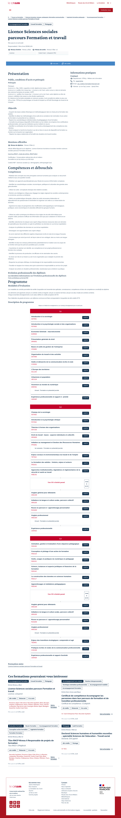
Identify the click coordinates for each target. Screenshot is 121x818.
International (65, 799)
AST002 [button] (34, 414)
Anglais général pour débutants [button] (43, 493)
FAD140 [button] (34, 586)
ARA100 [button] (34, 502)
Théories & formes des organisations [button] (45, 427)
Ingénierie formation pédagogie (76, 17)
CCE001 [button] (34, 364)
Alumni (31, 791)
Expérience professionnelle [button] (41, 528)
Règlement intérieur (44, 810)
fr (8, 17)
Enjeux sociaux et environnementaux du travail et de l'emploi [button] (54, 455)
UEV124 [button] (34, 379)
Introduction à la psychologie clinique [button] (45, 420)
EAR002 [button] (34, 334)
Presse (63, 784)
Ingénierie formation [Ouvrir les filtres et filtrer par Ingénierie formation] (37, 729)
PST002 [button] (34, 422)
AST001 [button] (34, 319)
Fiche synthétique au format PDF (18, 278)
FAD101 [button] (34, 464)
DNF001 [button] (34, 387)
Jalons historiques (34, 784)
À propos (64, 782)
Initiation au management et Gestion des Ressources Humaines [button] (55, 442)
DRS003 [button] (34, 437)
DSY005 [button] (34, 357)
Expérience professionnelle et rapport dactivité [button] (49, 397)
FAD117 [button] (34, 579)
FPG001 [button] (34, 445)
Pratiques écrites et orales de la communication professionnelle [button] (55, 648)
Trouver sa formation (17, 17)
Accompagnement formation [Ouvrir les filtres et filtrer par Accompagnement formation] (18, 24)
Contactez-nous (106, 10)
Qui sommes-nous (34, 782)
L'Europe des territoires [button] (40, 369)
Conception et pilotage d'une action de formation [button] (50, 551)
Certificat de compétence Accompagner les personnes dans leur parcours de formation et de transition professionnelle (85, 698)
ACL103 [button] (34, 372)
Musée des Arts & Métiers (69, 795)
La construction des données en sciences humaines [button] (51, 576)
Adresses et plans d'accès (69, 791)
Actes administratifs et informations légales (66, 810)
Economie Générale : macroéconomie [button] (45, 331)
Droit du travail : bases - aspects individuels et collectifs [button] (52, 435)
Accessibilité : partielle (90, 810)
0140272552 (79, 81)
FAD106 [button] (34, 546)
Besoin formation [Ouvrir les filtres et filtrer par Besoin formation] (30, 726)
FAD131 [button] (34, 561)
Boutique (64, 793)
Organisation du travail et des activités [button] (46, 354)
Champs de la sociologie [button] (40, 412)
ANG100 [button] (34, 495)
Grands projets (33, 795)
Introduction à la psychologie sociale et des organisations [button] (53, 324)
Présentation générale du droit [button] (43, 339)
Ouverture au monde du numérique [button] (44, 384)
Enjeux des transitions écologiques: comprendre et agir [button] (52, 640)
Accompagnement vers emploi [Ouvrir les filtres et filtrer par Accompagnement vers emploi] (72, 681)
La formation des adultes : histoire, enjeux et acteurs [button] (51, 462)
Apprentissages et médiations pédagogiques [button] (48, 584)
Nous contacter (66, 788)
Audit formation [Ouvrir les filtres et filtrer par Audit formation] (77, 726)
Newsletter (104, 810)
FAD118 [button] (34, 554)
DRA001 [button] (34, 341)
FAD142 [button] (34, 571)
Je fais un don (33, 793)
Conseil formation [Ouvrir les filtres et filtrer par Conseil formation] (36, 24)
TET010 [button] (34, 457)
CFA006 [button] (34, 349)
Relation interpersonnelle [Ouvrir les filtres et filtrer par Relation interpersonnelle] (93, 681)
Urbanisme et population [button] (40, 377)
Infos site (31, 810)
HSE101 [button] (34, 474)
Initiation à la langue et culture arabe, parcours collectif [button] (52, 500)
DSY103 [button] (34, 430)
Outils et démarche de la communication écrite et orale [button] (52, 362)
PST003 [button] (34, 326)
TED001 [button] (34, 642)
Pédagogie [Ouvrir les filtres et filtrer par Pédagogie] (48, 24)
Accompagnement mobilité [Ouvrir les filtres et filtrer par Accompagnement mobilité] (98, 685)
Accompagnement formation (95, 17)
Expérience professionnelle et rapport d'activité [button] (49, 655)
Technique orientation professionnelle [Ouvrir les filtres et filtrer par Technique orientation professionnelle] (75, 685)
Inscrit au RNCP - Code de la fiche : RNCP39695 (22, 154)
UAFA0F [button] (34, 399)
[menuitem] (71, 3)
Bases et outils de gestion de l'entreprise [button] (47, 347)
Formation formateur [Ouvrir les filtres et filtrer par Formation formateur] (16, 733)
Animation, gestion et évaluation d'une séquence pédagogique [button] (55, 544)
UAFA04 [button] (34, 658)
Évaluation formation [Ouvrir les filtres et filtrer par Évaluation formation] (16, 726)
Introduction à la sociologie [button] (41, 316)
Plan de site (65, 803)
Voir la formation (54, 706)
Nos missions (33, 786)
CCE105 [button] (34, 650)
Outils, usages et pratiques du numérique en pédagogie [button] (52, 559)
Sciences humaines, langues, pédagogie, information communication (45, 17)
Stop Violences (66, 801)
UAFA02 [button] (34, 531)
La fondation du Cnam (36, 788)
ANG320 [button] (34, 518)
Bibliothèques (65, 797)
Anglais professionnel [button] (39, 515)
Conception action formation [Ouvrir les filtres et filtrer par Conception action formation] (18, 729)
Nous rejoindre (65, 786)
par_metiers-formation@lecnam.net (88, 84)
